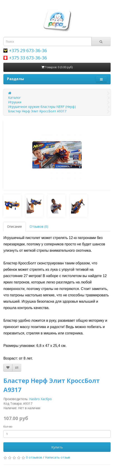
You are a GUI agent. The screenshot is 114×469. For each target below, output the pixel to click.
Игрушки (14, 102)
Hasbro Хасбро (40, 399)
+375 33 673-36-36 (28, 58)
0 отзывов (34, 457)
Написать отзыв (57, 457)
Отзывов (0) (39, 226)
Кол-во (7, 426)
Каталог (14, 97)
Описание (14, 226)
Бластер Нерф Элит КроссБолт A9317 (37, 111)
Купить (57, 447)
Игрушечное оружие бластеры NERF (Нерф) (42, 106)
